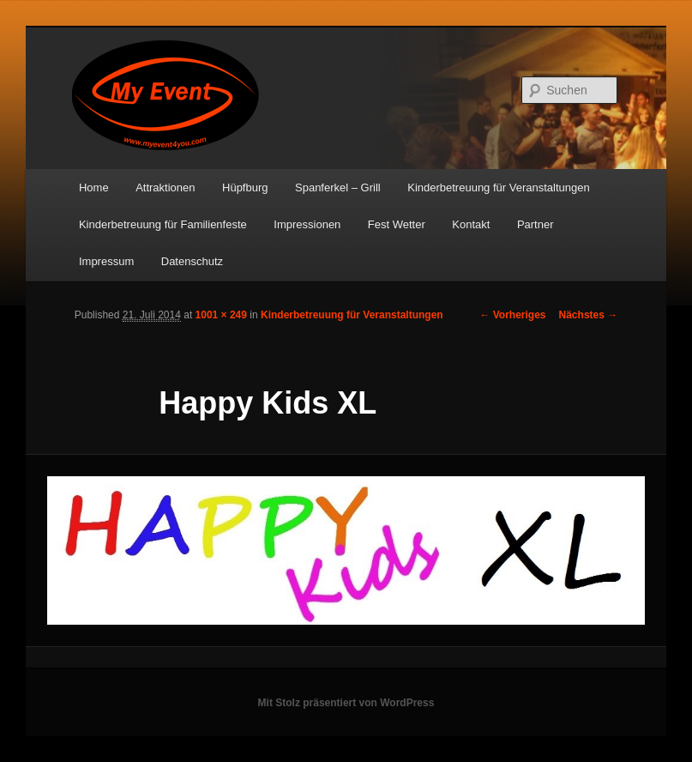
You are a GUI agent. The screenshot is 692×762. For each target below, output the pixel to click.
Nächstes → (588, 315)
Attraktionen (165, 187)
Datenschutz (192, 261)
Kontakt (471, 224)
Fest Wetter (396, 224)
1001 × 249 (221, 315)
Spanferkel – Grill (338, 187)
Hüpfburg (245, 187)
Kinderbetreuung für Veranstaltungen (498, 187)
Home (94, 187)
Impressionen (307, 224)
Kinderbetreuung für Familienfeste (163, 224)
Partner (535, 224)
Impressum (106, 261)
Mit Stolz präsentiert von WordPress (346, 703)
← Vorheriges (512, 315)
